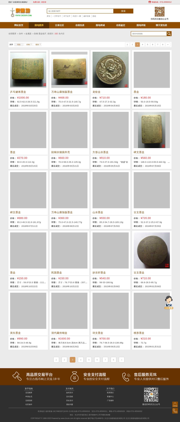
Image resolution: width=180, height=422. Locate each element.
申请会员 (28, 397)
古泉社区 (59, 25)
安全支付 (69, 400)
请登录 (43, 2)
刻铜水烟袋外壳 (60, 152)
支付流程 (69, 397)
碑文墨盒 (139, 152)
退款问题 (69, 404)
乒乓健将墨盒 (18, 92)
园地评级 (141, 25)
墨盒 (136, 92)
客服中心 (110, 397)
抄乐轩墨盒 (99, 272)
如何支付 (69, 393)
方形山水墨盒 (101, 152)
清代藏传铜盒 (59, 333)
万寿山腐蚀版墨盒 (62, 92)
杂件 (21, 33)
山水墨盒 (98, 212)
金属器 (28, 33)
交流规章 (28, 393)
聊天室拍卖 (161, 25)
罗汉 (48, 16)
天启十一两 (77, 16)
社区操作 (28, 404)
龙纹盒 (97, 92)
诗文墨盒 (98, 333)
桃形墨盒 (139, 333)
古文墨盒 (139, 212)
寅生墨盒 (15, 333)
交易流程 (28, 400)
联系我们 (110, 393)
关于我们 (110, 388)
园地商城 (100, 25)
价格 (28, 45)
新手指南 (29, 388)
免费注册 (36, 2)
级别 (37, 45)
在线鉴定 (120, 25)
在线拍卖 (79, 25)
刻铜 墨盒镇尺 (40, 33)
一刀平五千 (57, 16)
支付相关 (70, 388)
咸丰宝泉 (86, 16)
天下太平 (66, 16)
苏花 (94, 16)
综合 (19, 45)
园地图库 (39, 25)
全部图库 (12, 33)
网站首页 (18, 25)
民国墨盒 (56, 272)
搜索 (123, 11)
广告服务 (110, 400)
